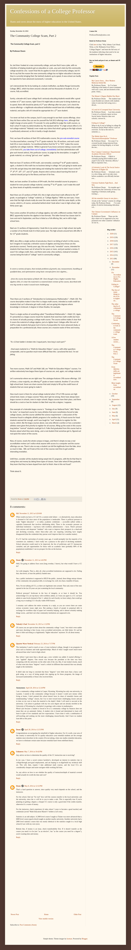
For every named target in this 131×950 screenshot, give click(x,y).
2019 (112, 237)
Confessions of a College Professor (52, 11)
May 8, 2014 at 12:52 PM (33, 786)
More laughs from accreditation (116, 386)
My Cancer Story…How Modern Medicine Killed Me (103, 82)
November (115, 267)
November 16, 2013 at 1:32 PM (39, 624)
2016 (112, 248)
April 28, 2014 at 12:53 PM (34, 730)
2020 (112, 234)
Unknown (19, 752)
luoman (69, 939)
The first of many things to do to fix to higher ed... (115, 295)
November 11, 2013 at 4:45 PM (35, 560)
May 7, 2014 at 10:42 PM (33, 752)
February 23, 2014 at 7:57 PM (44, 644)
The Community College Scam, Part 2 (116, 349)
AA (17, 513)
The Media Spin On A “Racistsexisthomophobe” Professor (104, 137)
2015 (112, 252)
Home (46, 914)
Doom (18, 560)
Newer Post (15, 914)
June (114, 412)
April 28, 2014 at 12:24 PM (35, 688)
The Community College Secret (116, 317)
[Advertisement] (46, 894)
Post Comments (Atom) (28, 925)
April (114, 419)
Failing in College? (98, 123)
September (116, 399)
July (113, 409)
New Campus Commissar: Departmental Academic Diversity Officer (106, 153)
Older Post (77, 914)
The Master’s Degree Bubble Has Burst (106, 96)
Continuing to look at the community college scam (116, 329)
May (114, 416)
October (115, 394)
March (114, 423)
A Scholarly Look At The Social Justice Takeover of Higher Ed (106, 168)
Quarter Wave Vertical (24, 644)
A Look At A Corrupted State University (106, 110)
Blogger (84, 939)
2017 (112, 244)
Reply (18, 552)
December (115, 262)
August (115, 405)
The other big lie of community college (116, 307)
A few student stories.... (115, 340)
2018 (112, 241)
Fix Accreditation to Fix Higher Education (116, 277)
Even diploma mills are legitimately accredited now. (116, 373)
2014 (112, 255)
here (95, 45)
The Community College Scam (116, 360)
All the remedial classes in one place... (105, 198)
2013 (112, 259)
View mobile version (46, 919)
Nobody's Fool (21, 624)
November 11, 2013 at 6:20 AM (30, 513)
